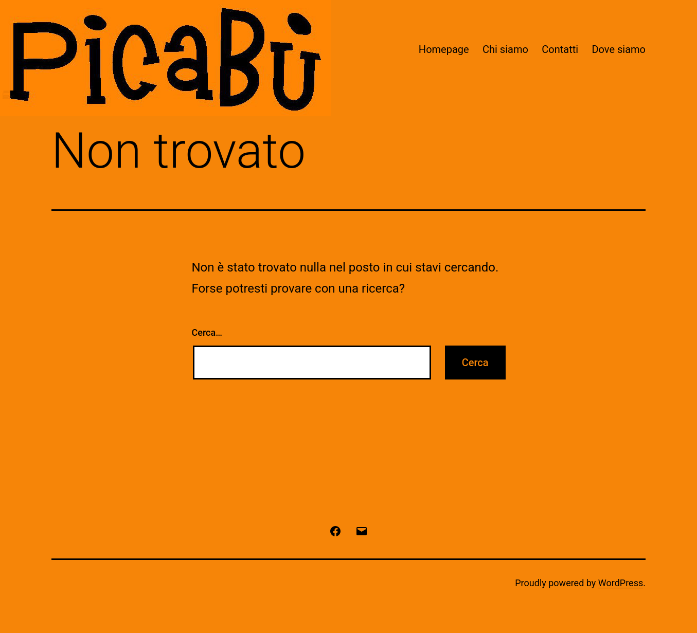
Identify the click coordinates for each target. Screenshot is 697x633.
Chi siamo (505, 49)
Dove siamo (619, 49)
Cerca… (207, 332)
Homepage (444, 49)
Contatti (560, 49)
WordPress (620, 582)
